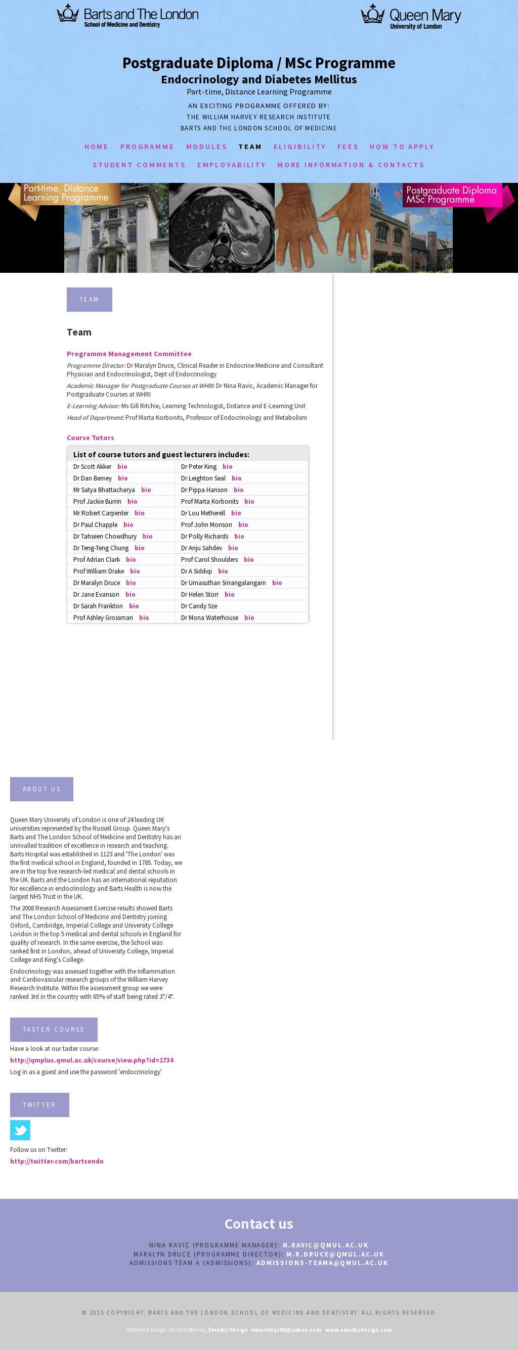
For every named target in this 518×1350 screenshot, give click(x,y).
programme (147, 146)
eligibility (300, 146)
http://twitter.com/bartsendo (57, 1161)
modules (207, 146)
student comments (139, 164)
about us (42, 789)
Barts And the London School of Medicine (259, 128)
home (97, 146)
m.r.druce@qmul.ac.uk (335, 1254)
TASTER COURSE (54, 1029)
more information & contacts (351, 164)
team (250, 146)
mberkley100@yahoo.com (285, 1329)
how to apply (402, 146)
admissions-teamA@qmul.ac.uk (322, 1263)
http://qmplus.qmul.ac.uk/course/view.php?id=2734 (92, 1060)
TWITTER (40, 1104)
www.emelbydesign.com (358, 1329)
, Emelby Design (227, 1329)
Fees (348, 146)
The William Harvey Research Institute (259, 117)
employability (231, 164)
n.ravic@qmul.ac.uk (326, 1245)
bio (122, 466)
